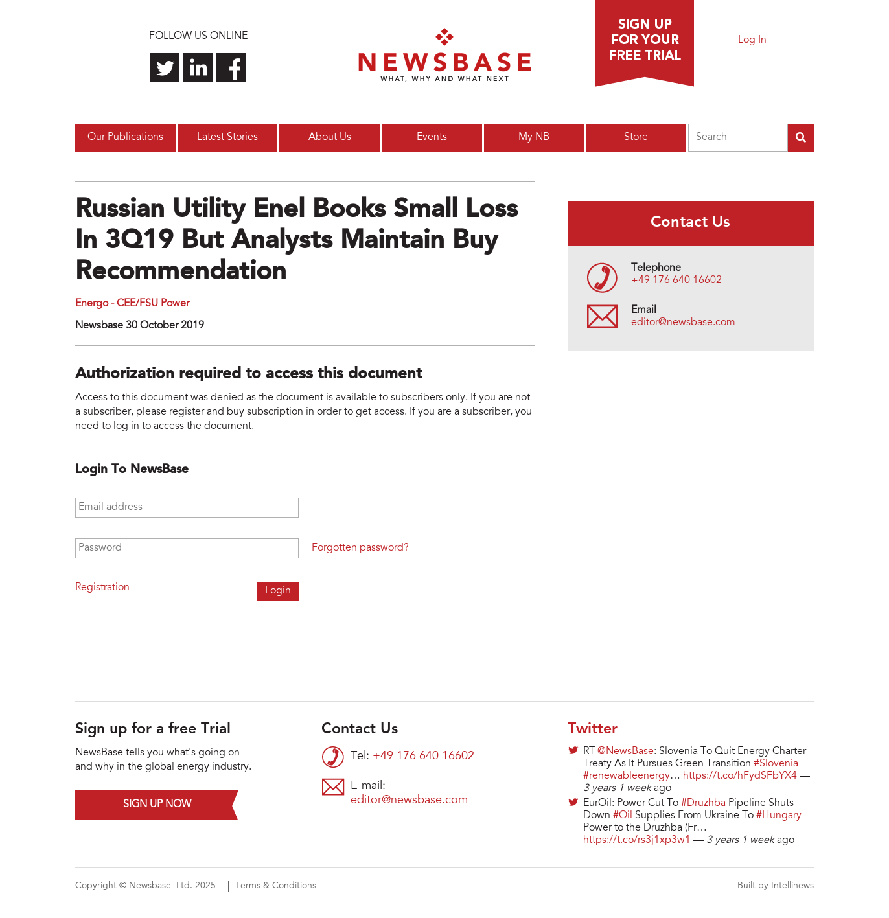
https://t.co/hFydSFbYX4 (740, 776)
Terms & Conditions (275, 886)
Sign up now (157, 804)
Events (432, 137)
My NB (533, 137)
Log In (752, 40)
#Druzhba (703, 803)
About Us (329, 137)
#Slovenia (776, 764)
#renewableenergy (626, 776)
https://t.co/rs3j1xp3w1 (637, 840)
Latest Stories (227, 137)
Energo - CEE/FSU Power (132, 304)
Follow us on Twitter (165, 67)
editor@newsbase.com (683, 322)
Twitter (593, 729)
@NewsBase (625, 751)
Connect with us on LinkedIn (198, 67)
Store (636, 137)
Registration (102, 587)
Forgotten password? (360, 548)
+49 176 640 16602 (676, 280)
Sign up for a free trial (644, 43)
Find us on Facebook (231, 67)
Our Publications (125, 137)
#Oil (622, 815)
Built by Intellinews (775, 886)
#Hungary (779, 815)
